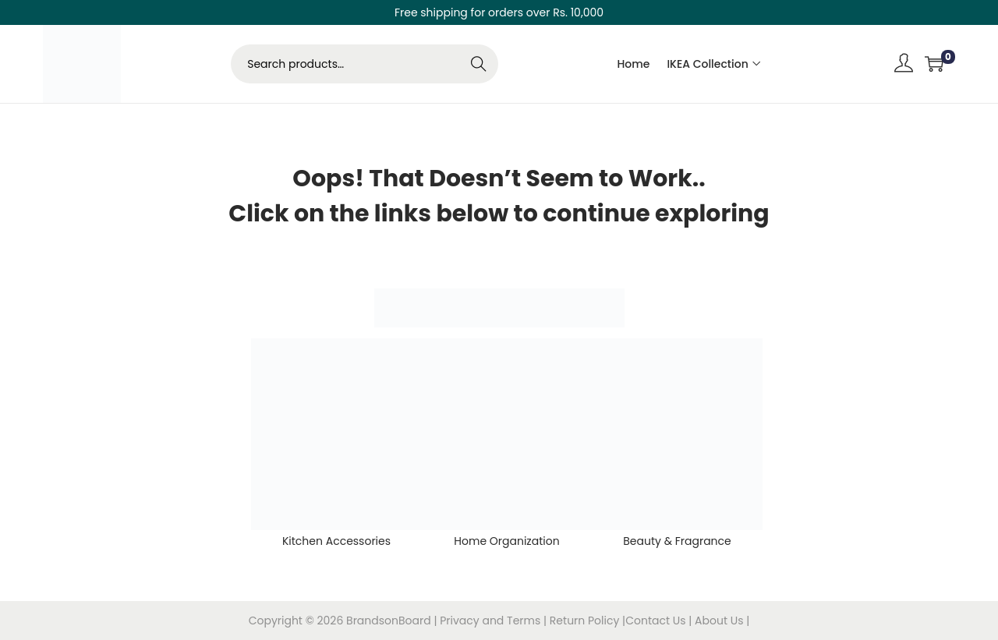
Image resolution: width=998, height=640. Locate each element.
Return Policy (586, 620)
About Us (720, 620)
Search (479, 64)
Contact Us (656, 620)
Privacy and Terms (490, 620)
